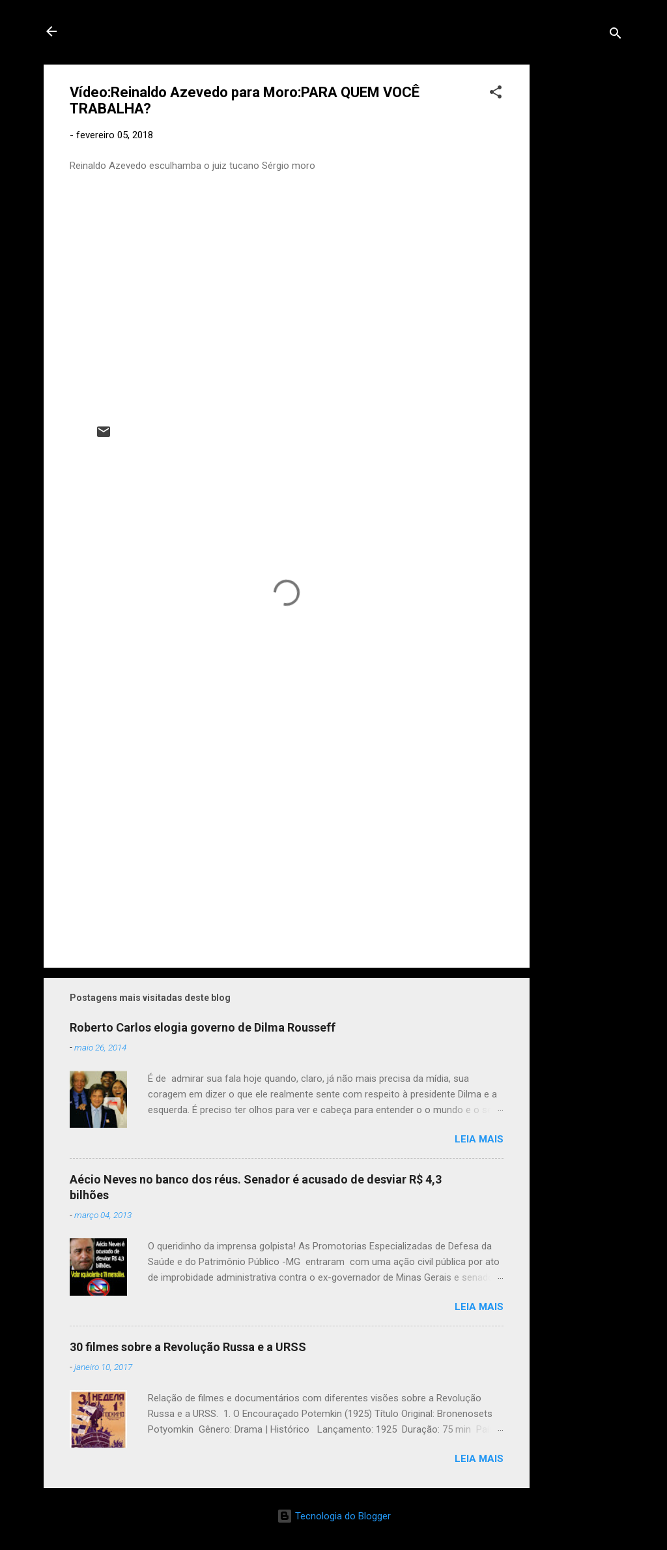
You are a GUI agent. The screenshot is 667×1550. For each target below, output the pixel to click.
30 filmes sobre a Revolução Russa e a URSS (188, 1347)
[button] (496, 94)
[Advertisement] (581, 260)
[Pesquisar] (615, 35)
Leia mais (479, 1139)
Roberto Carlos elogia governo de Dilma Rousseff (202, 1027)
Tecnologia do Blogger (334, 1516)
